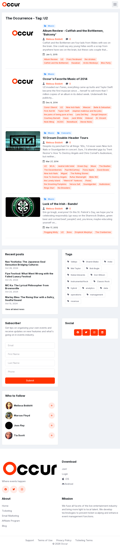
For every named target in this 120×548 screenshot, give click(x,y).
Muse (93, 166)
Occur (64, 543)
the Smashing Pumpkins (55, 184)
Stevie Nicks (86, 122)
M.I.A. (52, 166)
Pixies (88, 180)
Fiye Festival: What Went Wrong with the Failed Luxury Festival (29, 275)
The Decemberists (53, 170)
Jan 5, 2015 (50, 54)
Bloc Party (106, 63)
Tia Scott (19, 435)
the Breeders (64, 188)
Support (29, 540)
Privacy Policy (63, 540)
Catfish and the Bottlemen (56, 63)
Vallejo (72, 261)
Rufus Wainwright (78, 177)
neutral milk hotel (66, 166)
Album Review (51, 59)
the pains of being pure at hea (58, 114)
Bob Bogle (92, 268)
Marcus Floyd (22, 415)
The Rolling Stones (79, 173)
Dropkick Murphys (83, 232)
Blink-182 (93, 177)
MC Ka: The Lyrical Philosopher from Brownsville (27, 287)
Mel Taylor (74, 268)
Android (67, 483)
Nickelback (72, 122)
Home (5, 505)
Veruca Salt (75, 184)
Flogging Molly (51, 232)
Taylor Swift (63, 111)
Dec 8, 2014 (50, 102)
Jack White (77, 118)
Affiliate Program (11, 520)
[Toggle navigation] (115, 4)
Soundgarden (89, 184)
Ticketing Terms (84, 540)
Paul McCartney (72, 170)
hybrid (72, 288)
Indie (108, 261)
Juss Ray (19, 425)
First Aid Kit (49, 111)
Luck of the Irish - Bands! (60, 204)
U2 (62, 59)
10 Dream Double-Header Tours (65, 138)
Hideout (89, 118)
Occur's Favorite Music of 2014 (65, 79)
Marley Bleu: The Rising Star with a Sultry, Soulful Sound (30, 299)
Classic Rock (102, 281)
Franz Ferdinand (74, 59)
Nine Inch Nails (73, 107)
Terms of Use (45, 540)
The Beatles (104, 166)
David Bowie (103, 170)
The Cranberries (103, 232)
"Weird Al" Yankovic (72, 180)
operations (74, 294)
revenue (73, 301)
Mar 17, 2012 (50, 227)
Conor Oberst (50, 107)
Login (65, 473)
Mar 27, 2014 (50, 161)
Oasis (65, 118)
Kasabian (76, 63)
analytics (88, 288)
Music (49, 26)
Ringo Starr (49, 188)
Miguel (64, 173)
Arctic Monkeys (90, 63)
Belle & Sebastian (102, 107)
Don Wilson (98, 275)
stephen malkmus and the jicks (87, 111)
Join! (64, 468)
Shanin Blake (91, 261)
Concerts (64, 133)
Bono (69, 232)
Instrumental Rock (77, 281)
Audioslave (104, 184)
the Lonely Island (52, 180)
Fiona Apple (88, 170)
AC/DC (60, 122)
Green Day (82, 166)
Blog (4, 525)
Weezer (86, 107)
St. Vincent (101, 118)
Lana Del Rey (82, 114)
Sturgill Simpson (99, 114)
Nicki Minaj (49, 122)
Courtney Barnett (52, 118)
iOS (65, 478)
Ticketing (7, 510)
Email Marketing (10, 515)
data (104, 288)
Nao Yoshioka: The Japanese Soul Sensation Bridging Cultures (25, 263)
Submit (30, 380)
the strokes (90, 59)
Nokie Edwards (76, 275)
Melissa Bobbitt (54, 39)
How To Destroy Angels (55, 177)
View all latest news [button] (14, 309)
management (95, 294)
